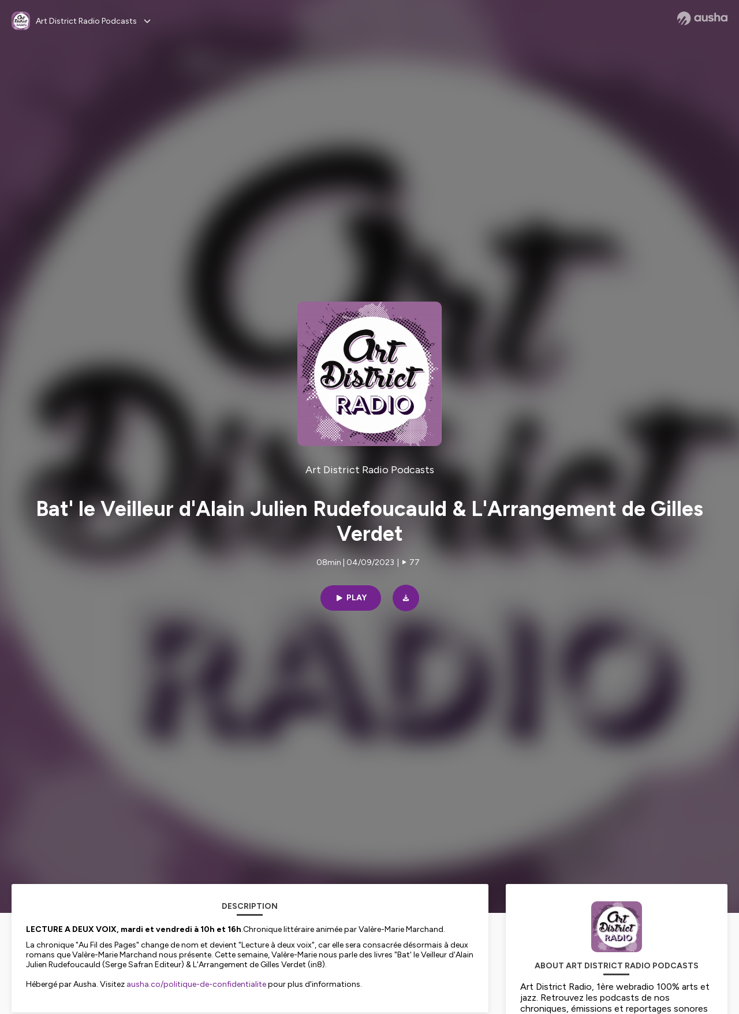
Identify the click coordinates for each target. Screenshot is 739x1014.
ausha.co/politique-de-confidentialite (196, 984)
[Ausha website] (702, 18)
